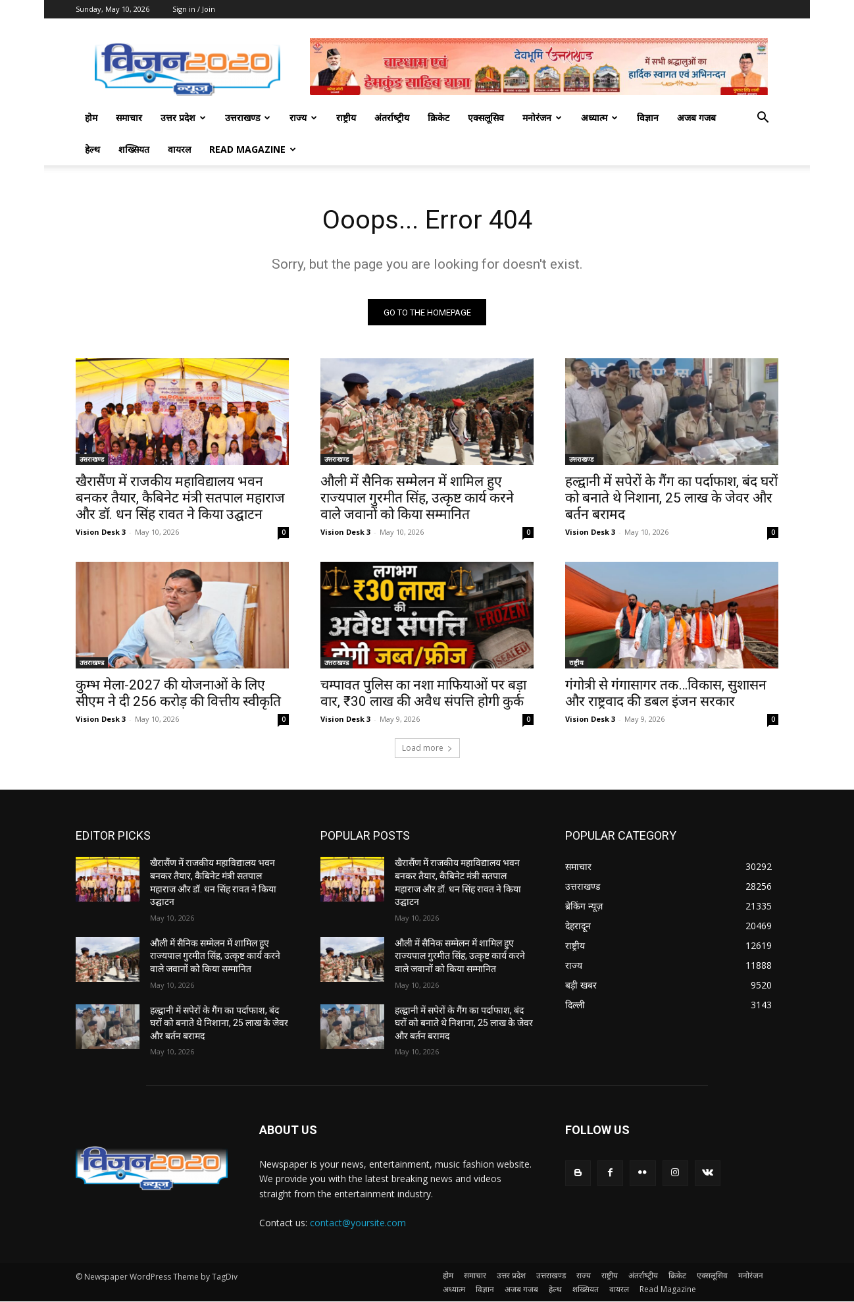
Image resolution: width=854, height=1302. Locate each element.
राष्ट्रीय (346, 117)
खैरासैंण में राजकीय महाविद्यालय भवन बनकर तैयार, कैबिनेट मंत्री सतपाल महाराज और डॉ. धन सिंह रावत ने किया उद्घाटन (180, 498)
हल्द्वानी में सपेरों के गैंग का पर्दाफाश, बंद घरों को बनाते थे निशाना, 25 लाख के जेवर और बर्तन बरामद (671, 498)
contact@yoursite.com (358, 1222)
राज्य (303, 117)
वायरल (179, 149)
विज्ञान (648, 117)
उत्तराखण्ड (247, 117)
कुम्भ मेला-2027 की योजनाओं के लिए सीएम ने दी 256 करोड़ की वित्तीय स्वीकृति (178, 694)
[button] (762, 119)
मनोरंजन (542, 117)
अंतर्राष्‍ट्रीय (391, 117)
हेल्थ (92, 149)
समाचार (129, 117)
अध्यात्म (599, 117)
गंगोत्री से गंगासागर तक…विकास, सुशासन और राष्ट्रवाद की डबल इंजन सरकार (665, 694)
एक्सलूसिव (486, 117)
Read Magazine (252, 149)
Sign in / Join (193, 9)
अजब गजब (696, 117)
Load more (427, 748)
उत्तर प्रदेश (183, 117)
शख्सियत (133, 149)
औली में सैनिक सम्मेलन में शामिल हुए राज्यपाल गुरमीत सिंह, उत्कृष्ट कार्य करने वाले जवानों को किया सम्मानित (417, 498)
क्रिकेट (438, 117)
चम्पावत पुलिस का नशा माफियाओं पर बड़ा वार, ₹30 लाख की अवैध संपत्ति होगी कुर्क (423, 694)
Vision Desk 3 (101, 532)
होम (91, 117)
